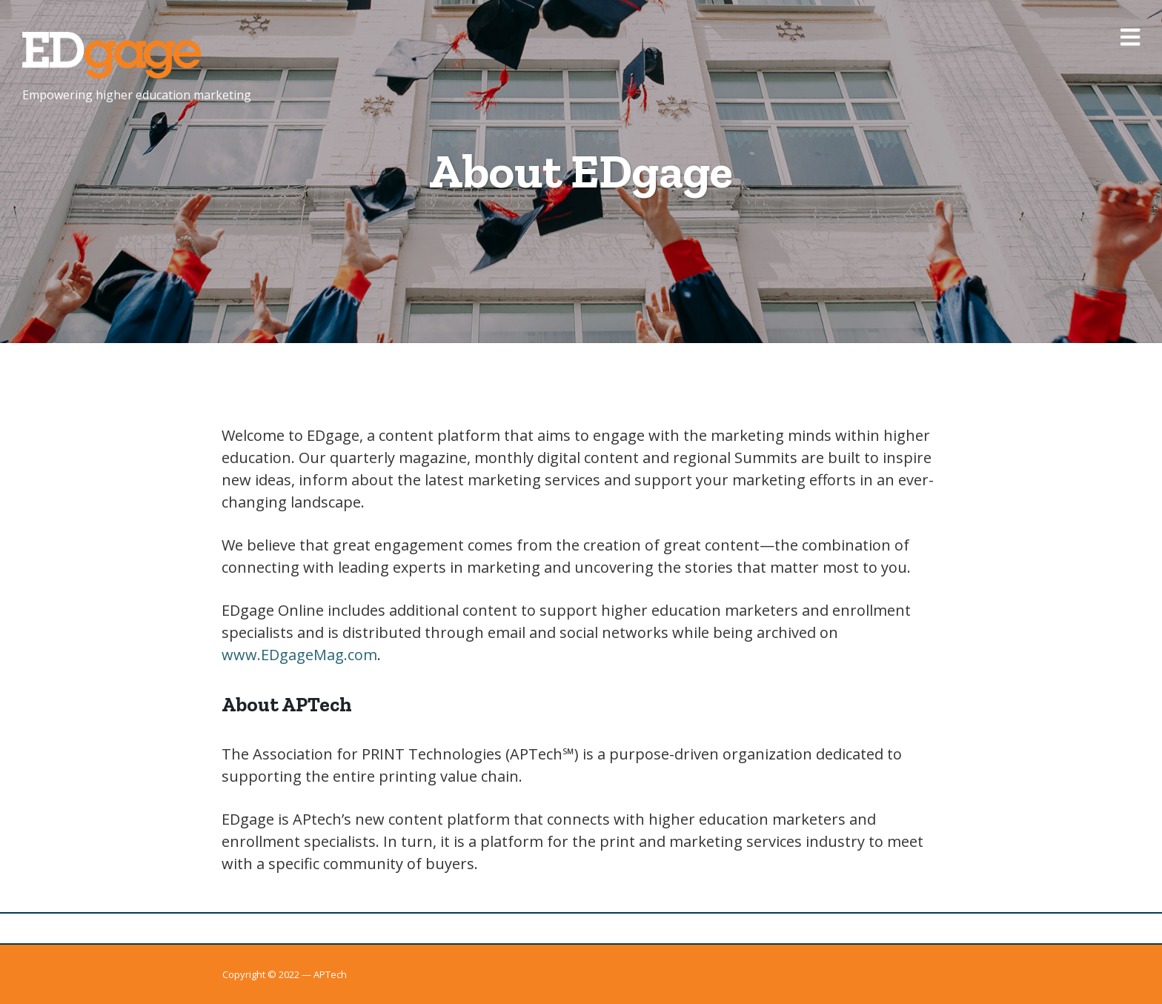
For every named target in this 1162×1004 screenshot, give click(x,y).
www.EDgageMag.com (299, 655)
